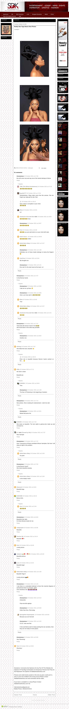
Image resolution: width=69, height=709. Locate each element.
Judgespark (20, 527)
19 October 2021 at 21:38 (34, 250)
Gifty (18, 369)
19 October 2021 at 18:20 (31, 517)
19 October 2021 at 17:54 (34, 193)
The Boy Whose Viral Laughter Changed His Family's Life (65, 140)
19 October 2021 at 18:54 (32, 383)
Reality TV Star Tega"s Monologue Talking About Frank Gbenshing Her (62, 160)
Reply (18, 180)
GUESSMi (19, 496)
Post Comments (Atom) (38, 700)
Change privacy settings (15, 706)
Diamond (19, 487)
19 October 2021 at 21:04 (27, 563)
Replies (21, 184)
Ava (21, 506)
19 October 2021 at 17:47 (31, 441)
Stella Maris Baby (25, 243)
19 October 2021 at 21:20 (31, 584)
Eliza (21, 299)
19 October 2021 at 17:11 (27, 369)
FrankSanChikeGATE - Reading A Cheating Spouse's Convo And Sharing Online (62, 173)
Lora (18, 563)
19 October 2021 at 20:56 (35, 236)
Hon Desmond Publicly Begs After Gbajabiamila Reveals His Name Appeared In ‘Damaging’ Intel (62, 154)
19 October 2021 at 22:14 (34, 598)
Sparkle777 (23, 193)
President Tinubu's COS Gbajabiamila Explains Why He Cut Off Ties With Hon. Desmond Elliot (62, 134)
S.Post (52, 14)
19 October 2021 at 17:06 (31, 176)
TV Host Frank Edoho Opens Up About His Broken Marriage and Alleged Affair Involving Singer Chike (62, 127)
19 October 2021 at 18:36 (44, 216)
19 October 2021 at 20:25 (37, 554)
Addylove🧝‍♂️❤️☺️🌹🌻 (23, 554)
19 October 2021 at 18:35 (31, 527)
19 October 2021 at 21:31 (44, 312)
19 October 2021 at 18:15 (29, 357)
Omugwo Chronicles (37, 14)
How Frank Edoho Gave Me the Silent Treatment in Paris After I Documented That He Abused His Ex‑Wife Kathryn (62, 146)
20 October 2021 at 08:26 (42, 614)
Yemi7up (22, 258)
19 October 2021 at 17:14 (31, 400)
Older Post (51, 695)
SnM (20, 16)
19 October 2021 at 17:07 (31, 275)
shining (19, 346)
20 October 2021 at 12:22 (34, 621)
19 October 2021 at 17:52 (31, 464)
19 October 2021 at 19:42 (30, 299)
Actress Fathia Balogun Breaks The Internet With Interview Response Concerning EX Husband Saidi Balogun (62, 186)
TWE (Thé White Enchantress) (28, 186)
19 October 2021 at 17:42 (45, 186)
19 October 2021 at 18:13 (29, 201)
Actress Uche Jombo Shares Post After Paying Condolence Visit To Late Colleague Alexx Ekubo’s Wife (62, 167)
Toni (18, 646)
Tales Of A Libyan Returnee (9, 16)
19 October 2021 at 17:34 (29, 422)
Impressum (5, 14)
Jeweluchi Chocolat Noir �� (28, 216)
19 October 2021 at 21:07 (37, 243)
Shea (21, 210)
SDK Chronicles (20, 14)
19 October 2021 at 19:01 (34, 411)
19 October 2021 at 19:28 (30, 230)
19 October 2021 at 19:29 (27, 545)
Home (35, 695)
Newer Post (18, 695)
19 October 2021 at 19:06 (34, 293)
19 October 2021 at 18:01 (29, 487)
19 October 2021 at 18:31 (30, 210)
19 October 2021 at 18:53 (34, 286)
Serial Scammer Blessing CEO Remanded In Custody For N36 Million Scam (62, 180)
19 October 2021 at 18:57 (34, 223)
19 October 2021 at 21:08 (37, 453)
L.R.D (28, 14)
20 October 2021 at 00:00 (34, 608)
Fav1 (21, 230)
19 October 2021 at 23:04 (32, 258)
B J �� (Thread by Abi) (24, 432)
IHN (12, 14)
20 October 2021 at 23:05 (31, 637)
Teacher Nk (20, 536)
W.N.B (46, 14)
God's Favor (23, 236)
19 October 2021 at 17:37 (38, 432)
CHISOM (22, 383)
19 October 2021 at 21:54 (29, 506)
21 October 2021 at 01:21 (34, 265)
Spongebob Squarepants (27, 614)
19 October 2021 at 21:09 (34, 571)
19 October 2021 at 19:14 (31, 536)
